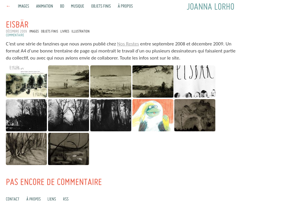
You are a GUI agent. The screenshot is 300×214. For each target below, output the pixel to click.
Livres (64, 31)
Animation (44, 6)
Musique (77, 6)
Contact (12, 199)
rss (66, 199)
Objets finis (101, 6)
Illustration (80, 31)
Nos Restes (128, 44)
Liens (51, 199)
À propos (125, 6)
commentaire (15, 35)
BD (62, 6)
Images (23, 6)
